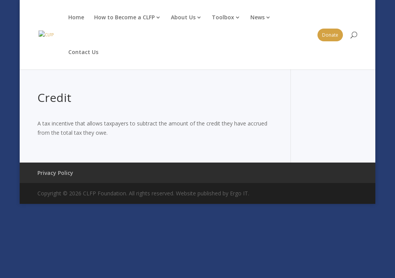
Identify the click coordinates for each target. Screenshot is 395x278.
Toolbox (223, 17)
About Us (183, 17)
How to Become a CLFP (124, 17)
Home (76, 17)
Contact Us (83, 52)
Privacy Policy (55, 172)
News (257, 17)
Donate (330, 35)
